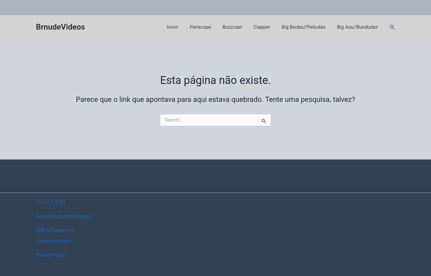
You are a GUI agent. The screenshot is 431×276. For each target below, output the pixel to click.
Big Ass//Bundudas (358, 27)
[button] (392, 27)
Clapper (267, 27)
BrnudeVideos (60, 26)
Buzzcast (239, 27)
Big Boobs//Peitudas (306, 27)
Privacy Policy (51, 255)
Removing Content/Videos (64, 216)
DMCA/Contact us (55, 230)
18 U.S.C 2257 (51, 203)
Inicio (183, 27)
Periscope (209, 27)
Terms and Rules (54, 241)
